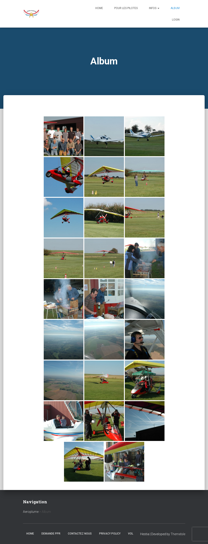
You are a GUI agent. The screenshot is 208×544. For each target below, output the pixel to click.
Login (176, 19)
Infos (154, 8)
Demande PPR (50, 533)
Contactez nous (80, 533)
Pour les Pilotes (126, 8)
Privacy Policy (110, 533)
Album (175, 8)
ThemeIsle (178, 534)
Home (99, 8)
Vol (130, 533)
